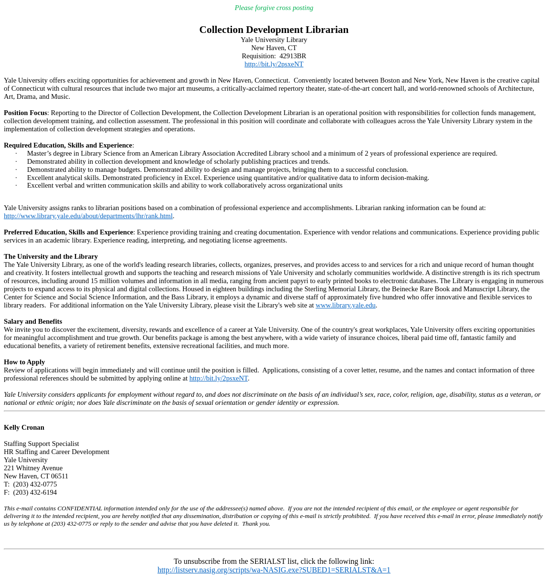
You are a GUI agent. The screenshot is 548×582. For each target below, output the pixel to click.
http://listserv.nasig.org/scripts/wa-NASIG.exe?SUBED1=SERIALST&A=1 (274, 570)
